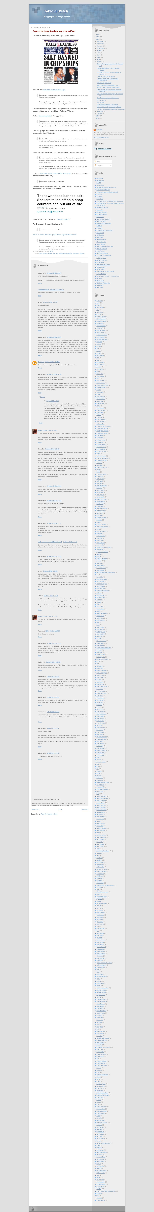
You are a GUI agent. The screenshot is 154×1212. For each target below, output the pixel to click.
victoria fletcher (101, 1184)
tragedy (99, 1163)
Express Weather (102, 214)
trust (98, 1175)
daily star (99, 483)
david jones (100, 504)
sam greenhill (101, 1031)
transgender (100, 1166)
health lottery (100, 616)
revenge (99, 997)
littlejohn (99, 771)
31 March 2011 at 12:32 (50, 571)
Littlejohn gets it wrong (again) (106, 76)
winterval (99, 1198)
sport (98, 1072)
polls (98, 969)
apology (99, 344)
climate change (101, 447)
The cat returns (101, 100)
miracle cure (100, 846)
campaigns (100, 392)
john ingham (100, 716)
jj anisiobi (99, 705)
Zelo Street (100, 287)
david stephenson (102, 508)
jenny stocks (100, 698)
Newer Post (35, 809)
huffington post (101, 631)
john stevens (100, 721)
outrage (99, 901)
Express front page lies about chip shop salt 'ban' (54, 31)
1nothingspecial (43, 289)
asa (98, 348)
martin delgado (101, 807)
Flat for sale (100, 102)
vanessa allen (101, 1182)
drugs (98, 529)
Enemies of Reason (102, 207)
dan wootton (100, 492)
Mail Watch (100, 237)
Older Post (84, 809)
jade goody (100, 668)
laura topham (101, 748)
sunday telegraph (102, 1111)
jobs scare (100, 709)
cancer (99, 394)
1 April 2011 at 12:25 (53, 697)
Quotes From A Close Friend (105, 271)
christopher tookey (102, 433)
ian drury (99, 638)
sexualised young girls (103, 1047)
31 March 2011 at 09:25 (52, 362)
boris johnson (101, 383)
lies (54, 253)
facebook (99, 563)
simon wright (100, 1056)
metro (98, 832)
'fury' (98, 303)
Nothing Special (101, 258)
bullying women (101, 387)
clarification (100, 442)
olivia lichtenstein (102, 896)
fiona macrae (100, 570)
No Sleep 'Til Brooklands (104, 255)
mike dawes (100, 839)
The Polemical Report (103, 264)
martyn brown (101, 812)
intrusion (99, 650)
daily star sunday (102, 485)
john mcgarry (100, 718)
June (99, 55)
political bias (100, 967)
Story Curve (100, 280)
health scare (100, 618)
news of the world (102, 869)
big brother (100, 369)
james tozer (100, 677)
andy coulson (101, 337)
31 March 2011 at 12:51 (50, 616)
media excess (101, 823)
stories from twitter (102, 1093)
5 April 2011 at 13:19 (53, 712)
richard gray (100, 1006)
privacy (99, 981)
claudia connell (101, 444)
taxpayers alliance (78, 253)
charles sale (100, 408)
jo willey (99, 707)
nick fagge (100, 876)
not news (99, 887)
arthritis (99, 346)
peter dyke (100, 935)
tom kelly (99, 1147)
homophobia (100, 629)
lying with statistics (102, 789)
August (99, 50)
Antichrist (99, 341)
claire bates (100, 437)
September (100, 48)
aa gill (98, 305)
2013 (97, 34)
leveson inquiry (101, 762)
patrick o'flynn (101, 912)
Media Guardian (101, 242)
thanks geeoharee (63, 219)
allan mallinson (101, 326)
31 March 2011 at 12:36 (51, 595)
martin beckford (101, 800)
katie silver (100, 734)
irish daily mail (101, 654)
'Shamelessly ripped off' (104, 83)
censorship (100, 401)
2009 (97, 118)
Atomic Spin (100, 180)
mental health (101, 830)
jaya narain (100, 689)
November (100, 43)
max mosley (100, 819)
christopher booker (102, 428)
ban (40, 253)
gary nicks (100, 577)
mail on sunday (101, 796)
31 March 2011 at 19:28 (54, 643)
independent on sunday (104, 647)
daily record (100, 479)
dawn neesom (101, 510)
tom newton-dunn (102, 1152)
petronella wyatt (101, 947)
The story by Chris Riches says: (54, 90)
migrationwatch (101, 837)
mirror (98, 848)
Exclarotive (100, 210)
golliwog (99, 593)
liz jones (99, 775)
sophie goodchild (102, 1065)
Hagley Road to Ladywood (105, 230)
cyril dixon (100, 476)
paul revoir (100, 919)
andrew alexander (102, 335)
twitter (98, 1177)
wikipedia (99, 1193)
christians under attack (103, 426)
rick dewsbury (101, 1013)
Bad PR (99, 183)
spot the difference (102, 1074)
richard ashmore (101, 999)
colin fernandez (101, 456)
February (100, 111)
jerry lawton (100, 700)
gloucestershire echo (103, 590)
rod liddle (99, 1022)
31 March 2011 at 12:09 (70, 542)
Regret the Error (101, 274)
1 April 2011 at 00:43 (53, 676)
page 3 (99, 905)
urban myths (100, 1179)
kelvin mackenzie (102, 736)
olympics (99, 899)
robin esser (100, 1020)
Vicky (40, 430)
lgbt (98, 764)
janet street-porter (102, 686)
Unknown (41, 362)
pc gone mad (100, 928)
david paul (100, 506)
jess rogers (100, 702)
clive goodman (101, 449)
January (100, 113)
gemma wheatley (102, 579)
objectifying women (102, 892)
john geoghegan (101, 714)
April (98, 59)
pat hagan (100, 910)
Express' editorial (45, 116)
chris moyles (100, 424)
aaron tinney (100, 307)
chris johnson (101, 421)
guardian (99, 599)
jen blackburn (101, 691)
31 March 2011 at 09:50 (52, 449)
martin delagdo (101, 805)
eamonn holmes (101, 531)
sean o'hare (100, 1042)
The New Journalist (102, 253)
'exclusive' (100, 300)
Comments (99, 165)
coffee (98, 453)
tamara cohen (101, 1120)
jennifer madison (102, 693)
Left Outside (100, 235)
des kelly (99, 520)
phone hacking (101, 953)
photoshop (100, 956)
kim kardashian (101, 739)
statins (99, 1081)
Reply (40, 283)
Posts (97, 161)
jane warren (100, 684)
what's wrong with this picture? (106, 1191)
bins (98, 371)
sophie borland (101, 1063)
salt (98, 1029)
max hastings (101, 816)
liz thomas (100, 778)
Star (98, 1079)
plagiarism (100, 960)
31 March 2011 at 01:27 (50, 302)
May (98, 57)
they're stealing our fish (104, 1143)
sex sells (99, 1045)
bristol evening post (102, 385)
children (99, 415)
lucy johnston (101, 784)
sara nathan (100, 1033)
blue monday (100, 376)
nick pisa (99, 880)
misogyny (99, 853)
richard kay (100, 1008)
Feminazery (100, 217)
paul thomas (100, 924)
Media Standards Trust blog (105, 246)
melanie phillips (101, 828)
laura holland (100, 743)
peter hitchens (101, 940)
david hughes (101, 501)
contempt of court (102, 460)
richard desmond (102, 1001)
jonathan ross (101, 727)
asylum (99, 353)
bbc (98, 360)
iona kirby (99, 652)
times (98, 1145)
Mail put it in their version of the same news (55, 173)
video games (100, 1186)
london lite (100, 780)
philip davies (100, 949)
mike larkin (100, 842)
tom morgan (100, 1150)
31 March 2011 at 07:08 (54, 337)
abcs (98, 310)
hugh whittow (101, 634)
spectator (99, 1070)
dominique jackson (102, 526)
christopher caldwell (103, 431)
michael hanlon (101, 835)
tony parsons (100, 1159)
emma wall (100, 545)
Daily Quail (100, 199)
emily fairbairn (101, 536)
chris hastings (101, 419)
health (50, 253)
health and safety (102, 613)
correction (100, 465)
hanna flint (100, 606)
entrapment (100, 549)
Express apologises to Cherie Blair (107, 104)
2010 (97, 116)
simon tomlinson (101, 1054)
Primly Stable (101, 269)
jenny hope (100, 695)
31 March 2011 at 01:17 (56, 289)
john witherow (101, 723)
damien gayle (101, 490)
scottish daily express (103, 1038)
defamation (100, 513)
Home (60, 809)
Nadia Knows (101, 251)
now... (98, 889)
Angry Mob (100, 178)
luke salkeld (100, 787)
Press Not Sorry (101, 267)
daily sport (100, 481)
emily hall (99, 538)
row (98, 1024)
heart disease (101, 620)
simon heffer (100, 1052)
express (45, 253)
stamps (99, 1077)
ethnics (99, 554)
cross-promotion (101, 474)
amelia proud (100, 332)
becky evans (100, 362)
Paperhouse (100, 262)
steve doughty (101, 1086)
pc (97, 926)
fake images (100, 565)
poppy (98, 972)
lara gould (100, 741)
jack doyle (100, 666)
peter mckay (100, 942)
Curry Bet (99, 194)
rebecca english (101, 990)
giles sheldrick (101, 588)
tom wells (99, 1154)
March (99, 61)
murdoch (99, 858)
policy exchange (101, 965)
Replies (42, 397)
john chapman (101, 711)
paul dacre (100, 917)
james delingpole (102, 673)
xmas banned (101, 1200)
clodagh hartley (101, 451)
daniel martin (100, 497)
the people (100, 1134)
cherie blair (100, 412)
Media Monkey (101, 244)
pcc (98, 931)
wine (98, 1195)
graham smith (101, 597)
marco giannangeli (102, 798)
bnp (98, 378)
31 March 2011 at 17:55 (52, 631)
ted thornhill (100, 1127)
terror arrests (100, 1131)
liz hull (98, 773)
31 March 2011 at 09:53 (54, 486)
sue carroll (100, 1097)
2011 (97, 39)
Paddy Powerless (102, 260)
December (100, 41)
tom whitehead (101, 1157)
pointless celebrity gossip (104, 963)
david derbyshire (102, 499)
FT (97, 574)
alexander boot (101, 319)
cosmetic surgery (102, 467)
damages (99, 488)
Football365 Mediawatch (104, 223)
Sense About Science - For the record (108, 276)
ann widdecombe (102, 339)
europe (99, 556)
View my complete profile (101, 137)
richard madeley (101, 1011)
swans (98, 1115)
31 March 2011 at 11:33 (54, 500)
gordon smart (101, 595)
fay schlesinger (101, 568)
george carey (101, 581)
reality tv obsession (102, 988)
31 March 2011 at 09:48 (50, 430)
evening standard (102, 558)
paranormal (100, 908)
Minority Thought (102, 248)
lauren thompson (102, 750)
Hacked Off (100, 228)
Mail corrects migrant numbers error (107, 85)
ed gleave (99, 533)
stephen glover (101, 1084)
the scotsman (101, 1138)
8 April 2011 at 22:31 (53, 753)
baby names (100, 355)
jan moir (99, 679)
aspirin (99, 351)
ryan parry (100, 1026)
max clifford (100, 814)
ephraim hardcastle (102, 552)
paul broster (100, 915)
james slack (100, 675)
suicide (99, 1102)
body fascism (101, 380)
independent (100, 645)
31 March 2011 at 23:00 (53, 662)
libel (98, 766)
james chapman (101, 670)
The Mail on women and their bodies (108, 98)
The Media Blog (101, 239)
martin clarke (100, 803)
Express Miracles (102, 212)
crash (98, 469)
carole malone (101, 399)
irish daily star (101, 657)
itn (97, 663)
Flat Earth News (101, 221)
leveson (99, 759)
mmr (98, 855)
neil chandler (100, 867)
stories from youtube (103, 1095)
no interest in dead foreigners (105, 885)
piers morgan (101, 958)
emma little (100, 540)
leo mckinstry (101, 755)
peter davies (100, 933)
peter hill (99, 937)
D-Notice (99, 196)
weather (99, 1189)
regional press (101, 995)
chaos (98, 405)
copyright (99, 463)
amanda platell (101, 330)
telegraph (99, 1129)
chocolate (99, 417)
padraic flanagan (102, 903)
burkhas (99, 389)
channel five (100, 403)
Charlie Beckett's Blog (103, 190)
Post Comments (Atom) (49, 814)
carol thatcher (101, 396)
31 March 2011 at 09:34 (54, 374)
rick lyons (99, 1015)
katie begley (100, 732)
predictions (100, 974)
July (98, 52)
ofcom (98, 894)
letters (98, 757)
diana (98, 522)
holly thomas (100, 627)
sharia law (100, 1049)
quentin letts (100, 983)
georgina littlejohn (102, 583)
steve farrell (100, 1088)
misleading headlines (66, 253)
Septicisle (99, 278)
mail (57, 253)
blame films (100, 374)
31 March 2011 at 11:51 (54, 523)
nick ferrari (100, 878)
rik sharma (100, 1017)
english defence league (104, 547)
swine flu (99, 1118)
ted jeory (99, 1125)
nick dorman (100, 873)
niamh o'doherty (101, 871)
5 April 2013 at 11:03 (52, 401)
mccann (99, 821)
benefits (99, 367)
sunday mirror (101, 1109)
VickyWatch (100, 285)
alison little (100, 323)
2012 (97, 37)
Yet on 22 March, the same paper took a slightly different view (54, 235)
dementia (99, 515)
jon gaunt (99, 725)
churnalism (100, 435)
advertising (100, 312)
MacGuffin (99, 129)
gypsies (99, 602)
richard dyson (101, 1004)
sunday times (101, 1113)
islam (98, 661)
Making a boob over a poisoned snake (108, 87)
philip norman (101, 951)
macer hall (100, 791)
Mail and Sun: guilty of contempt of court (109, 107)
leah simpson (101, 752)
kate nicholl (100, 730)
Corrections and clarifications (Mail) (107, 192)
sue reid (99, 1100)
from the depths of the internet (106, 572)
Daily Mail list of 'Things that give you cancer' (110, 201)
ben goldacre (100, 364)
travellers (99, 1168)
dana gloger (100, 494)
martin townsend (102, 810)
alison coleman (101, 321)
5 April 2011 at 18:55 (53, 728)
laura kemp (100, 746)
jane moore (100, 682)
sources (99, 1068)
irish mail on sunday (103, 659)
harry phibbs (100, 609)
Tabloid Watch (56, 11)
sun (98, 1104)
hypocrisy (99, 636)
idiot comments (101, 641)
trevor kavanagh (101, 1170)
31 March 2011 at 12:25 (54, 556)
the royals (99, 1136)
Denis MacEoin (101, 517)
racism (99, 985)
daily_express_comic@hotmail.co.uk (50, 542)
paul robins (100, 921)
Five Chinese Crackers (103, 219)
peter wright (100, 944)
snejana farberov (102, 1061)
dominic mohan (101, 524)
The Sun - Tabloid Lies (103, 283)
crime (98, 472)
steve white (100, 1090)
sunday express (101, 1106)
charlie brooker (101, 410)
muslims (99, 860)
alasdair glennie (101, 316)
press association (102, 976)
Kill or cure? (100, 233)
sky (98, 1058)
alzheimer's (100, 328)
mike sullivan (100, 844)
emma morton (101, 542)
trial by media (101, 1173)
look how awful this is (103, 782)
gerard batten (101, 586)
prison (98, 978)
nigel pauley (100, 883)
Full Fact (99, 226)
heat (98, 622)
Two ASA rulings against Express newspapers (111, 109)
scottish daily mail (102, 1040)
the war (99, 1141)
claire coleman (101, 440)
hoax (98, 625)
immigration (100, 643)
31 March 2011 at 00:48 (54, 273)
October (100, 46)
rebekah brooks (101, 992)
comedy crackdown (102, 458)
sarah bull (99, 1036)
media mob (100, 825)
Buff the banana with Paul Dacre (106, 187)
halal (98, 604)
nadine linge (100, 862)
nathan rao (100, 864)
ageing (99, 314)
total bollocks (100, 1161)
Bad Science (100, 185)
